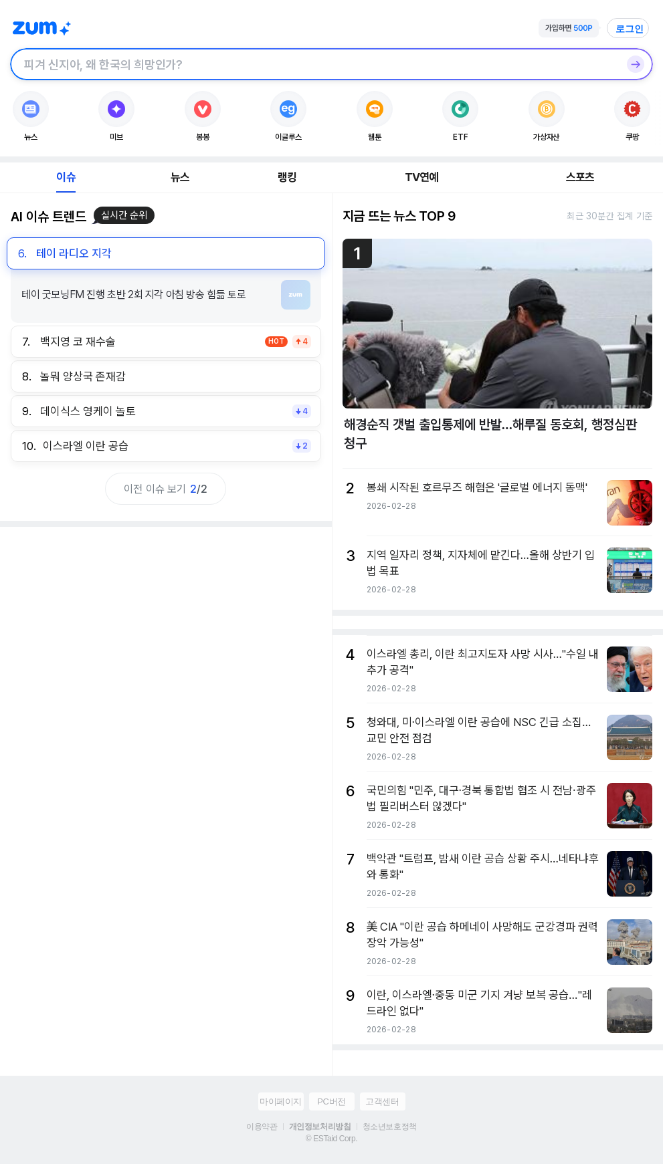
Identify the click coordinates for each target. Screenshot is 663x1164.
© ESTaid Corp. (331, 1138)
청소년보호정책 (390, 1126)
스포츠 (580, 177)
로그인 (629, 28)
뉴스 (180, 177)
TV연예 (422, 177)
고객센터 (382, 1101)
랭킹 (287, 177)
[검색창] (314, 64)
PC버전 (331, 1101)
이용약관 (261, 1126)
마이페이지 (281, 1101)
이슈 (65, 177)
